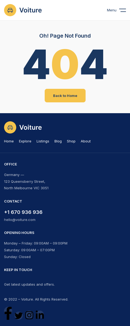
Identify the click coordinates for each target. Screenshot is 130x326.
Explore (25, 141)
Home (9, 141)
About (86, 141)
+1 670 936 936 (23, 212)
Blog (58, 141)
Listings (43, 141)
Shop (71, 141)
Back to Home (65, 95)
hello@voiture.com (19, 219)
